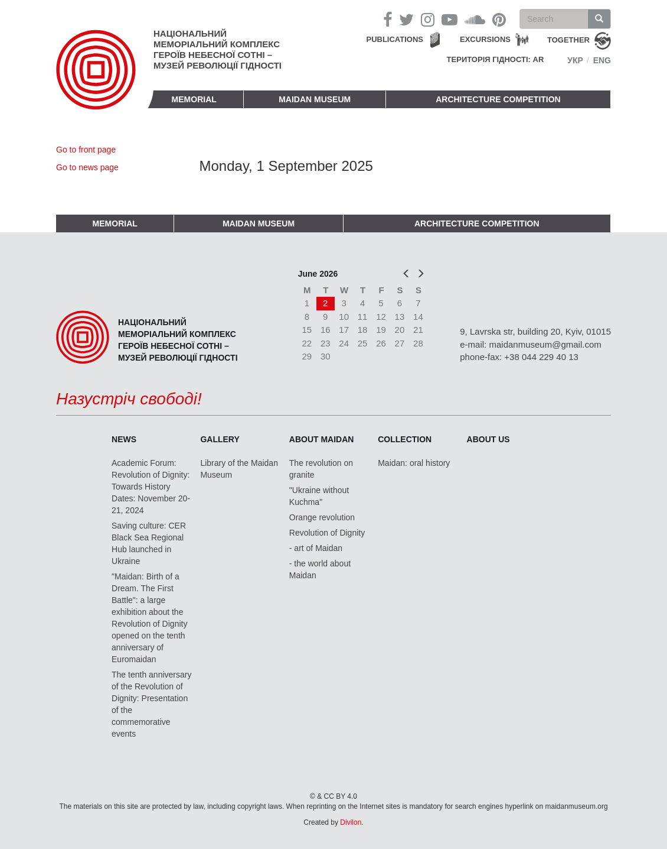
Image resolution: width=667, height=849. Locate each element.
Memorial (194, 99)
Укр (575, 60)
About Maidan (321, 439)
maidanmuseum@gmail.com (545, 344)
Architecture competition (498, 99)
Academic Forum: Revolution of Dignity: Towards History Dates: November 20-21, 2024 (151, 486)
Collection (404, 439)
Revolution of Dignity (327, 532)
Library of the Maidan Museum (239, 468)
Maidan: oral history (414, 463)
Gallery (219, 439)
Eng (602, 60)
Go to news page (87, 167)
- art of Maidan (315, 548)
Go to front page (86, 149)
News (124, 439)
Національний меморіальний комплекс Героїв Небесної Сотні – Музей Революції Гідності (217, 49)
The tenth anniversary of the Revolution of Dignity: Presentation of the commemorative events (151, 704)
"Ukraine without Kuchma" (319, 496)
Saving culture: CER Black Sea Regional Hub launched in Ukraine (149, 543)
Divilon (350, 822)
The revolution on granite (321, 468)
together (568, 39)
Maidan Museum (315, 99)
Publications (394, 39)
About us (488, 439)
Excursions (485, 39)
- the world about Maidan (320, 569)
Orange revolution (322, 517)
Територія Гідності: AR (495, 59)
